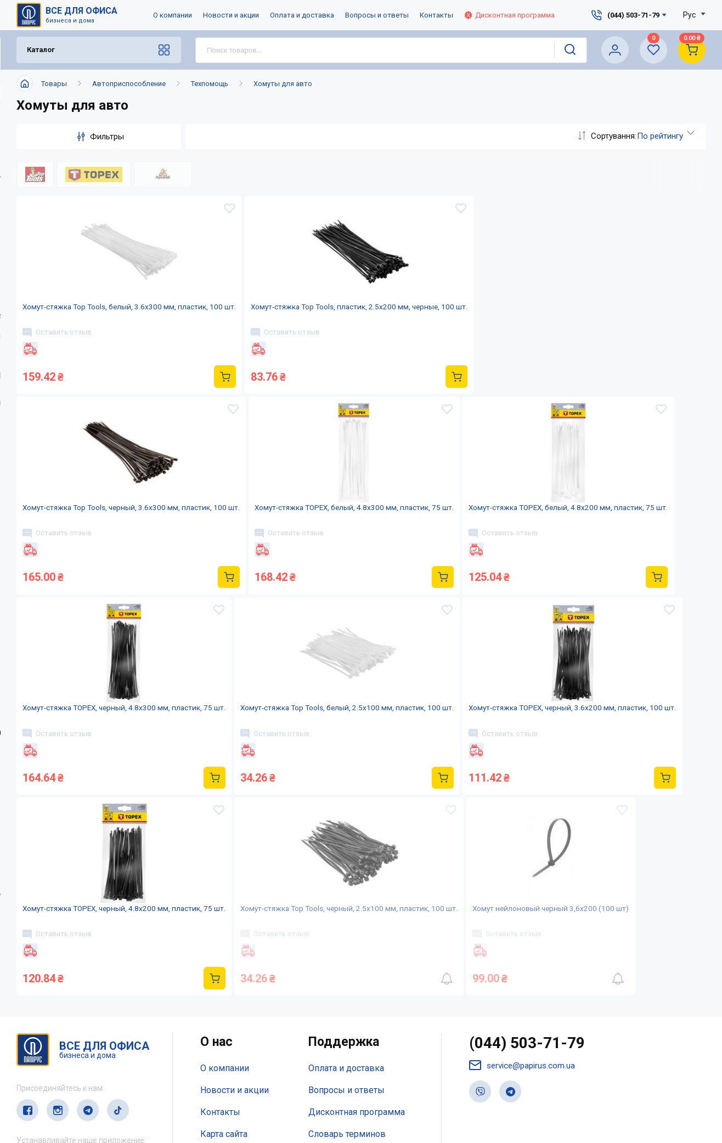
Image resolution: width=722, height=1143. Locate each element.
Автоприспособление (129, 84)
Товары (54, 84)
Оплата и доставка (302, 15)
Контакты (436, 15)
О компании (172, 15)
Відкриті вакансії (235, 1048)
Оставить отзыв (62, 355)
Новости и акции (231, 15)
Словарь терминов (347, 1026)
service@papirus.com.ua (524, 959)
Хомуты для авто (282, 84)
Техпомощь (209, 84)
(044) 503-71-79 (530, 936)
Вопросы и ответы (377, 15)
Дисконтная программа (509, 15)
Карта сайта (223, 1026)
